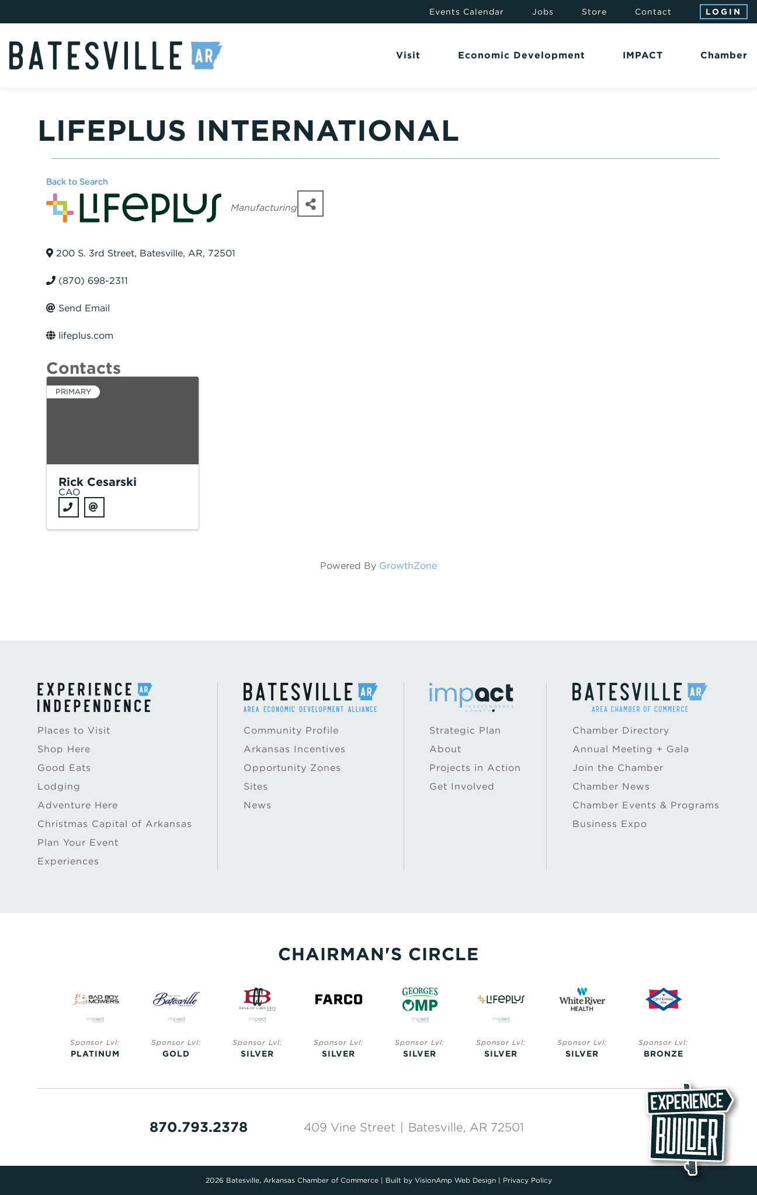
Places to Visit (73, 730)
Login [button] (724, 11)
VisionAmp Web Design (455, 1180)
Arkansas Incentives (295, 749)
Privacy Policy (527, 1180)
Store (594, 11)
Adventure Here (77, 805)
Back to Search (77, 181)
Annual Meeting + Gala (630, 749)
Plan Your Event (78, 842)
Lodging (59, 786)
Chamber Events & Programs (646, 805)
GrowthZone (408, 565)
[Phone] (68, 507)
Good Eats (64, 767)
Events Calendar (466, 11)
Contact (653, 11)
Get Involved (462, 786)
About (445, 749)
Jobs (543, 11)
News (258, 805)
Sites (256, 786)
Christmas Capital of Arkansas (114, 823)
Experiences (68, 861)
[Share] (310, 203)
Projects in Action (475, 767)
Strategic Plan (465, 730)
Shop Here (64, 749)
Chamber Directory (620, 730)
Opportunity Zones (292, 767)
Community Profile (291, 730)
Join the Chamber (618, 767)
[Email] (94, 507)
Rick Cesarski (97, 482)
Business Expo (609, 823)
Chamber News (611, 786)
